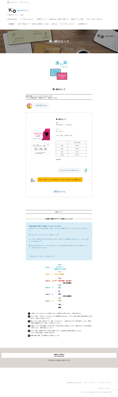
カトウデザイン (106, 388)
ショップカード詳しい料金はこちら (69, 170)
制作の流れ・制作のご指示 (58, 19)
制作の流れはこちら (41, 105)
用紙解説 (11, 24)
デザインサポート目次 (93, 19)
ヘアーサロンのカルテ (26, 19)
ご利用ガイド (40, 19)
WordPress (90, 391)
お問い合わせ (26, 2)
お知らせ (54, 24)
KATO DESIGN (12, 19)
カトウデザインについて (67, 24)
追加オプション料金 (77, 19)
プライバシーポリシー (87, 382)
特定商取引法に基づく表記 (71, 382)
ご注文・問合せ (22, 24)
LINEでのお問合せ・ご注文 (40, 24)
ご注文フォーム (59, 191)
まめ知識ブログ (82, 24)
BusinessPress (106, 391)
